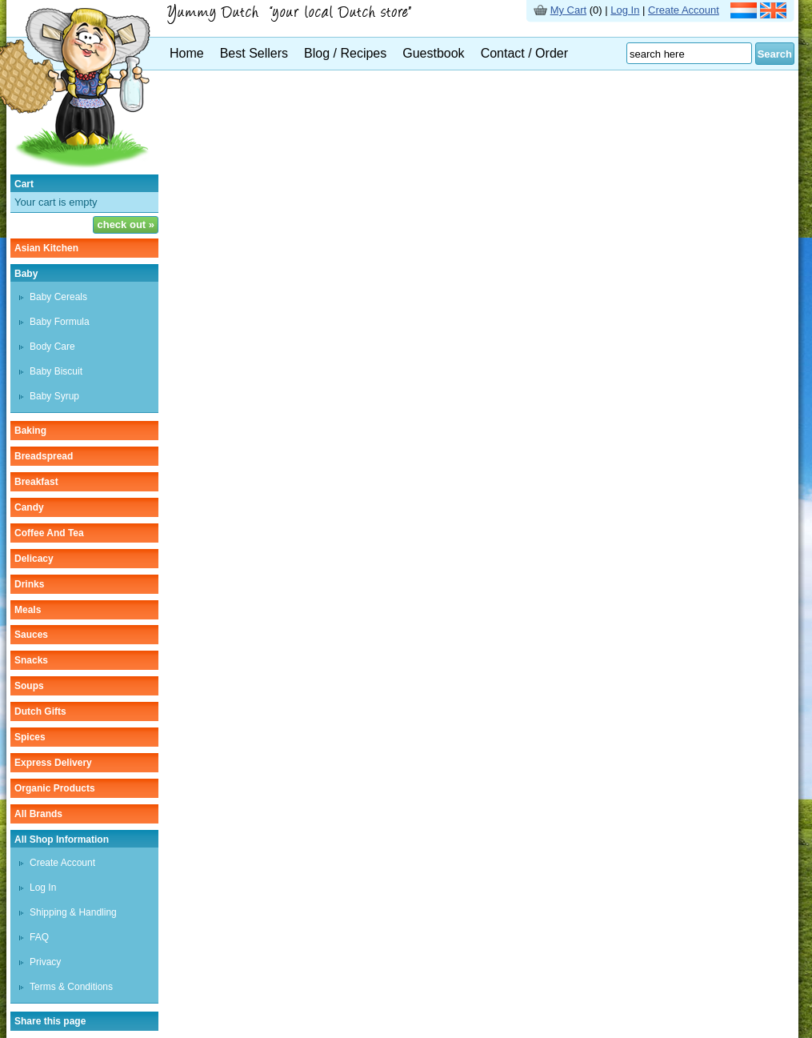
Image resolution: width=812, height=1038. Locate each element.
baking (30, 430)
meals (27, 609)
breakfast (36, 481)
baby (26, 273)
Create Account (683, 10)
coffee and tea (49, 533)
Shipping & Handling (73, 912)
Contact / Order (524, 53)
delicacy (34, 558)
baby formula (60, 321)
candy (29, 507)
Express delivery (53, 762)
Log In (624, 10)
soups (29, 685)
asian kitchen (46, 248)
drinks (29, 584)
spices (30, 737)
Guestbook (433, 53)
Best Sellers (254, 53)
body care (52, 346)
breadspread (43, 456)
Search (775, 54)
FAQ (39, 937)
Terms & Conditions (71, 986)
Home (187, 53)
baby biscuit (56, 371)
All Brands (38, 814)
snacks (31, 660)
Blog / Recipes (345, 53)
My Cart (568, 10)
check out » (125, 224)
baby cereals (58, 297)
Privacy (45, 962)
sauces (31, 634)
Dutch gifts (40, 711)
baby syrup (54, 396)
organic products (54, 788)
